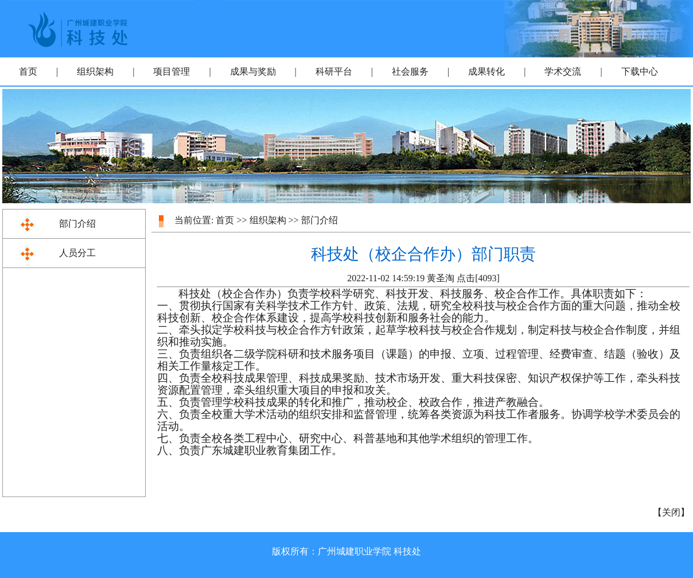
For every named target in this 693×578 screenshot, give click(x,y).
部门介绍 (77, 223)
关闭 (671, 512)
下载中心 (639, 71)
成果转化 (486, 71)
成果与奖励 (253, 71)
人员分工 (77, 253)
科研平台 (334, 71)
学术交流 (562, 71)
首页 (28, 71)
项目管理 (171, 71)
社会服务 (410, 71)
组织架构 (95, 71)
